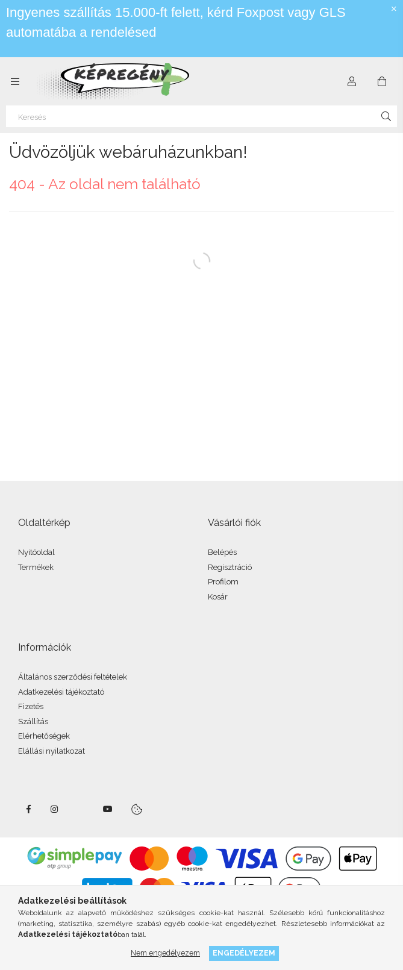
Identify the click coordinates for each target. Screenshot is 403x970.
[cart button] (382, 81)
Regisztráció (230, 567)
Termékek (36, 567)
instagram (55, 809)
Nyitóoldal (36, 552)
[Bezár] (394, 9)
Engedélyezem (244, 952)
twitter (81, 809)
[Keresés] (201, 116)
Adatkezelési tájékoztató (61, 691)
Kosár (218, 596)
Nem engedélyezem (165, 952)
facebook (28, 809)
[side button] (15, 81)
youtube (108, 809)
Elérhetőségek (44, 735)
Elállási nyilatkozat (51, 751)
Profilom (223, 581)
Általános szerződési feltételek (72, 676)
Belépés (222, 552)
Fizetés (30, 706)
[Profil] (352, 81)
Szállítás (33, 721)
